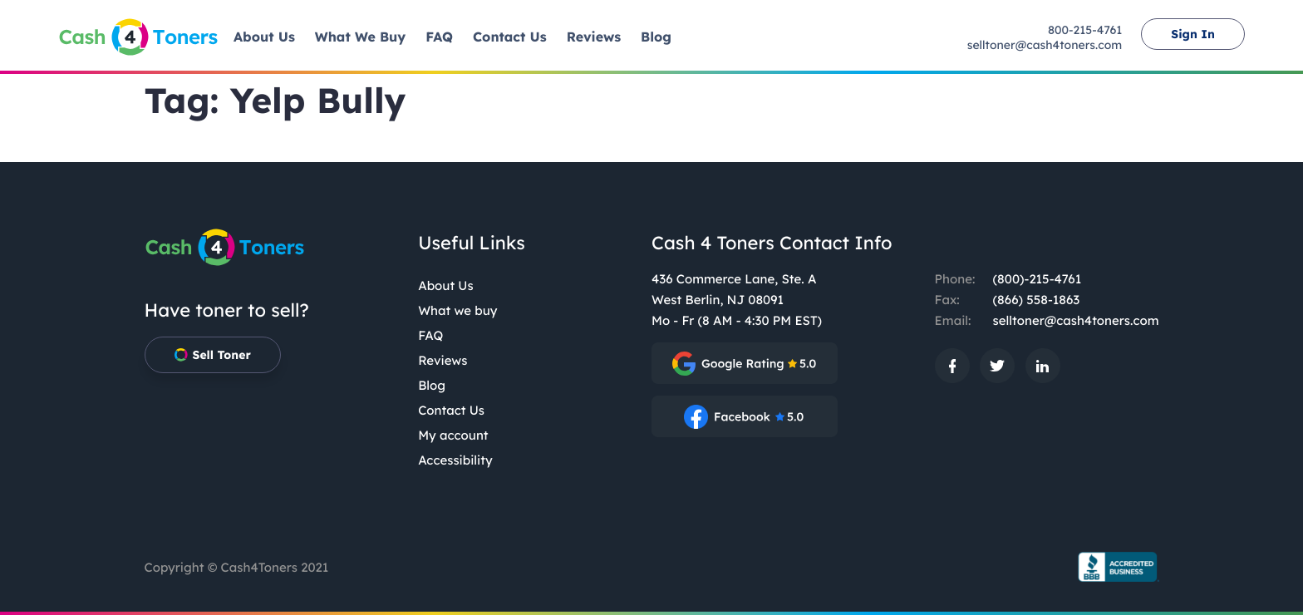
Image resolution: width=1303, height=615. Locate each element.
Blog (431, 385)
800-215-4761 (1085, 29)
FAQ (430, 335)
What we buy (457, 310)
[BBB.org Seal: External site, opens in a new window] (1112, 567)
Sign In (1193, 34)
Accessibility (455, 460)
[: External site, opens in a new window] (745, 363)
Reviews (442, 360)
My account (453, 435)
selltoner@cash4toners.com (1045, 44)
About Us (446, 285)
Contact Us (451, 410)
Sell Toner (213, 354)
